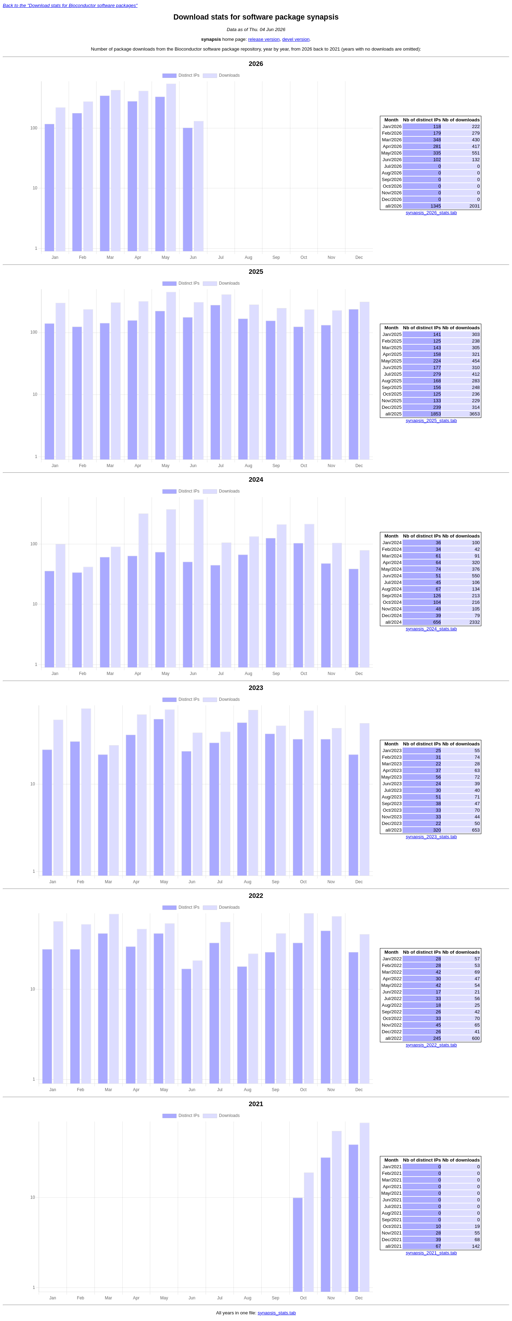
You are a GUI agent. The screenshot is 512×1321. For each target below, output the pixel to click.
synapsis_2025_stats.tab (431, 420)
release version (264, 39)
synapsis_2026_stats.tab (431, 212)
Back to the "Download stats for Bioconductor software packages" (70, 5)
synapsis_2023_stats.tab (431, 837)
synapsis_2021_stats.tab (431, 1253)
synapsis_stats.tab (277, 1313)
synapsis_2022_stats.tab (431, 1045)
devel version (296, 39)
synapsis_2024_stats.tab (431, 629)
